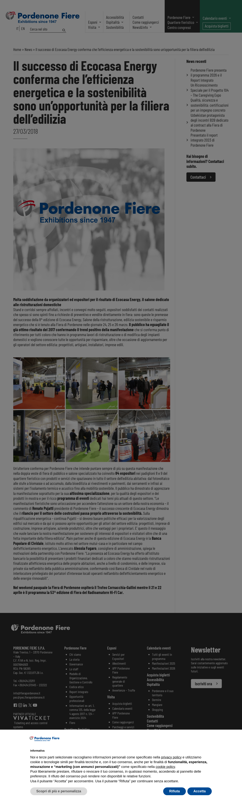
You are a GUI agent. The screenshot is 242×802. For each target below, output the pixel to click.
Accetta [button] (199, 791)
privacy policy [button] (171, 757)
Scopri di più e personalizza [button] (58, 791)
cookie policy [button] (165, 767)
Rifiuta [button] (174, 791)
